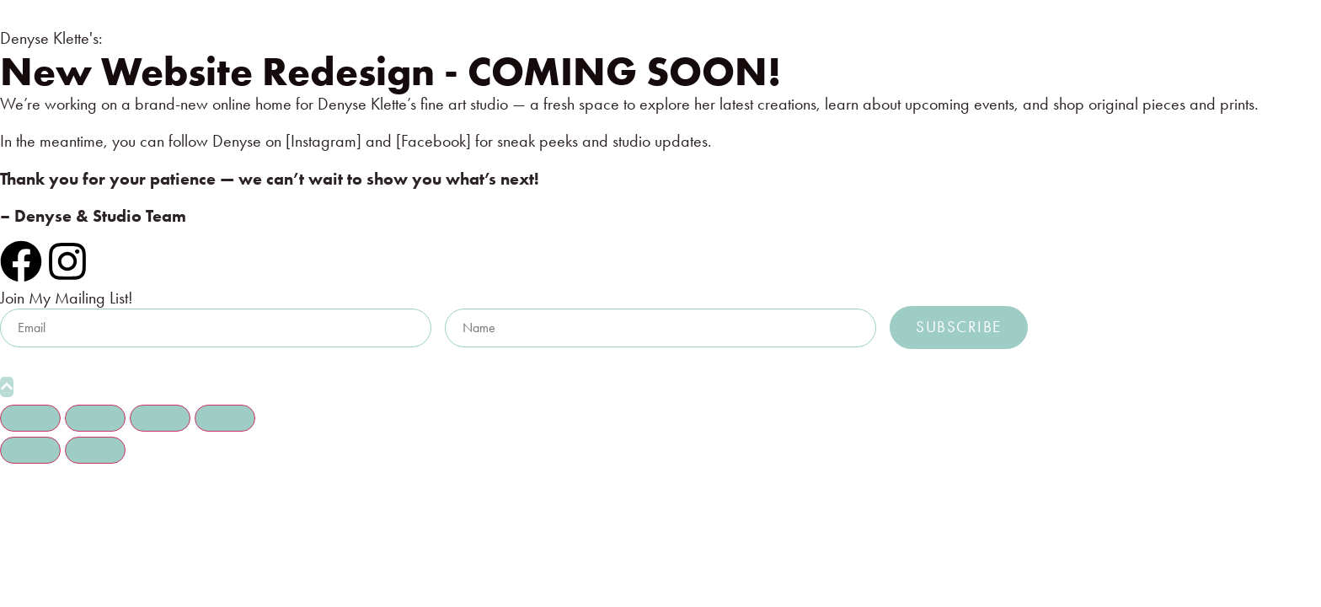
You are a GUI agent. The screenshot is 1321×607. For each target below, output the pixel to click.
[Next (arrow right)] (95, 450)
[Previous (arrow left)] (30, 450)
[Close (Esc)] (225, 418)
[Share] (160, 418)
